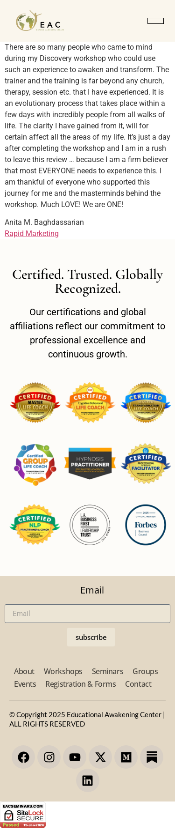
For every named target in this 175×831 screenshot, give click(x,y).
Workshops (63, 671)
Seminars (107, 671)
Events (25, 684)
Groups (145, 671)
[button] (155, 21)
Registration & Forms (80, 684)
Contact (138, 684)
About (24, 671)
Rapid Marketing (32, 233)
